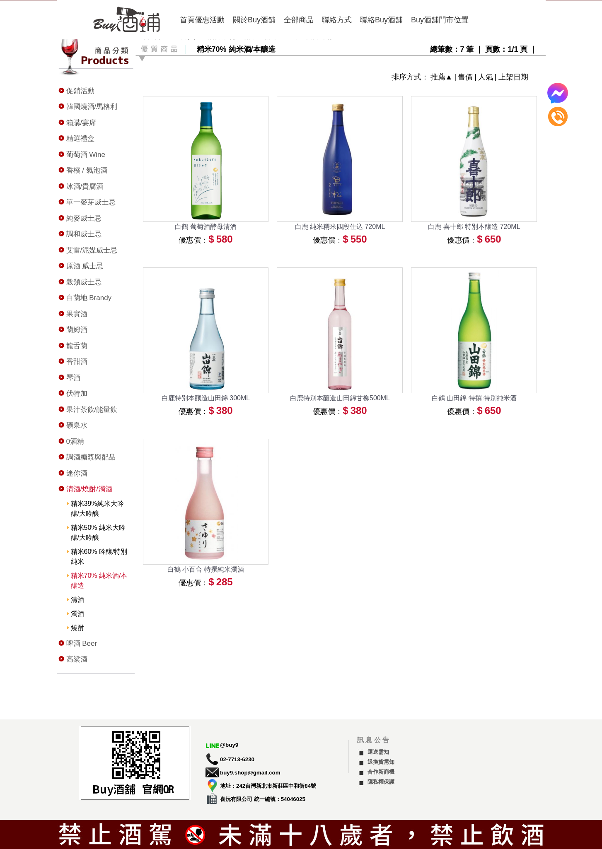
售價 (465, 77)
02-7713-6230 (237, 759)
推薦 (437, 77)
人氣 (485, 77)
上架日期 (513, 77)
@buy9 (229, 745)
